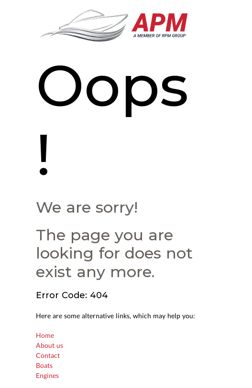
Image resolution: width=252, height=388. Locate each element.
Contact (48, 355)
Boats (44, 365)
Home (45, 335)
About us (49, 345)
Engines (47, 375)
